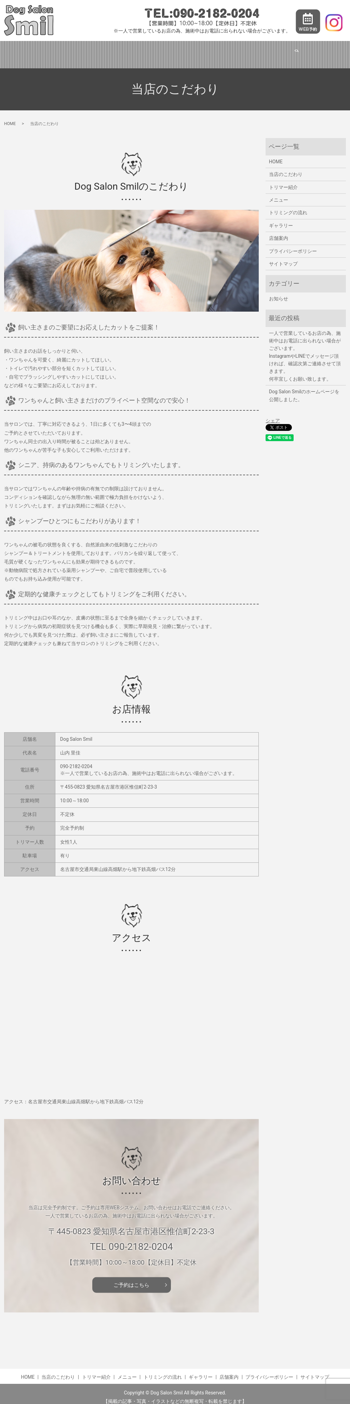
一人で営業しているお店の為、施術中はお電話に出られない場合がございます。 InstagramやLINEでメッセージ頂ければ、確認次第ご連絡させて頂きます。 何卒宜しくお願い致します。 (305, 349)
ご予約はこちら (131, 1278)
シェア (273, 414)
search (317, 51)
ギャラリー (254, 51)
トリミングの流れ (208, 51)
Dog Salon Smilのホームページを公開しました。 (304, 388)
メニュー (165, 51)
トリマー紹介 (126, 51)
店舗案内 (289, 51)
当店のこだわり (81, 51)
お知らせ (278, 292)
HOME (43, 51)
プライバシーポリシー (293, 244)
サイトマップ (283, 257)
